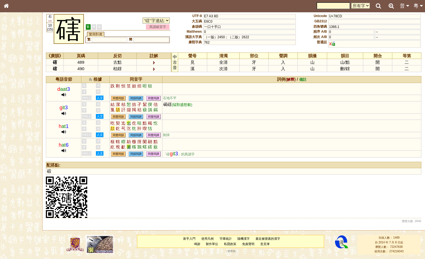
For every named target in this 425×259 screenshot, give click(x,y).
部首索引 (13, 75)
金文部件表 (15, 90)
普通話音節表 (17, 152)
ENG (25, 61)
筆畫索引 (13, 80)
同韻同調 (142, 98)
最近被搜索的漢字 (270, 238)
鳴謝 (200, 244)
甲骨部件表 (15, 85)
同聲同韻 (124, 98)
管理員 (234, 251)
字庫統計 (228, 238)
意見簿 (267, 244)
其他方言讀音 (17, 157)
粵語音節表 (15, 109)
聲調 (26, 147)
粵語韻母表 (15, 120)
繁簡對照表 (15, 187)
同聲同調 (159, 98)
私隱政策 (233, 244)
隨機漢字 (246, 238)
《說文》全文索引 (20, 172)
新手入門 (192, 238)
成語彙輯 (13, 182)
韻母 (19, 147)
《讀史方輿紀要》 (20, 177)
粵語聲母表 (15, 115)
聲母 (11, 147)
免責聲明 (251, 244)
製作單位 (215, 244)
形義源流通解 (17, 95)
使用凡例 (210, 238)
